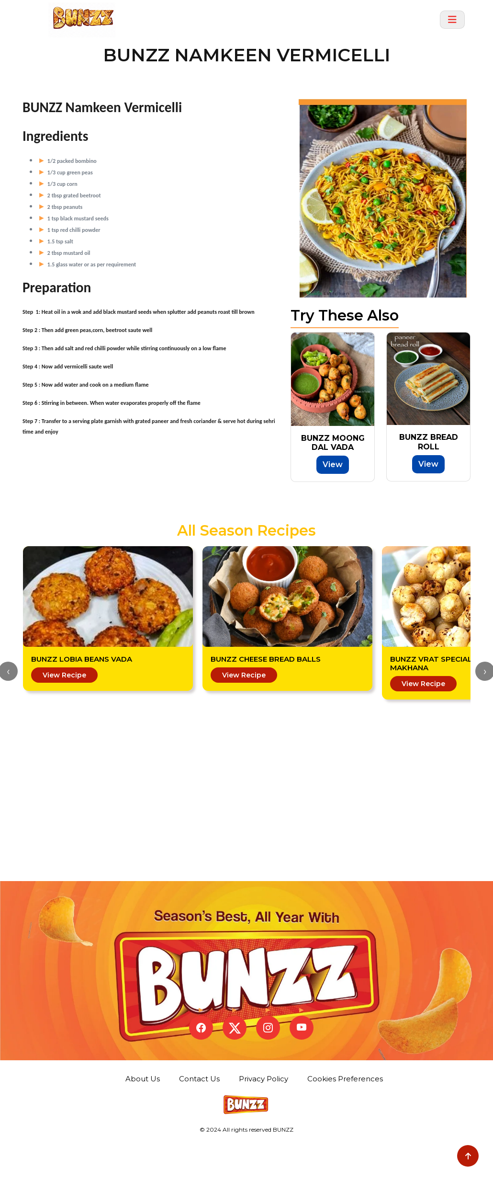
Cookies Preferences (345, 1117)
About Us (145, 1120)
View (333, 464)
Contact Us (201, 1120)
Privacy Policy (266, 1120)
